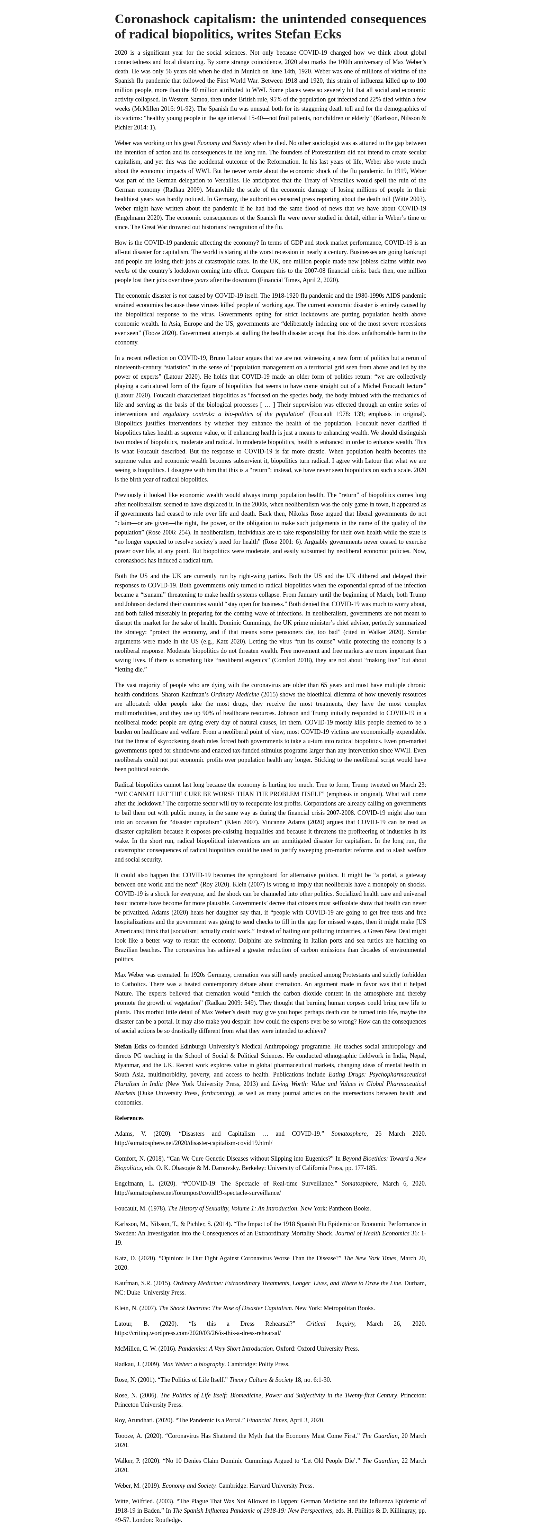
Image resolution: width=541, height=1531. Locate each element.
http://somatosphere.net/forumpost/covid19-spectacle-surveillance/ (198, 1192)
